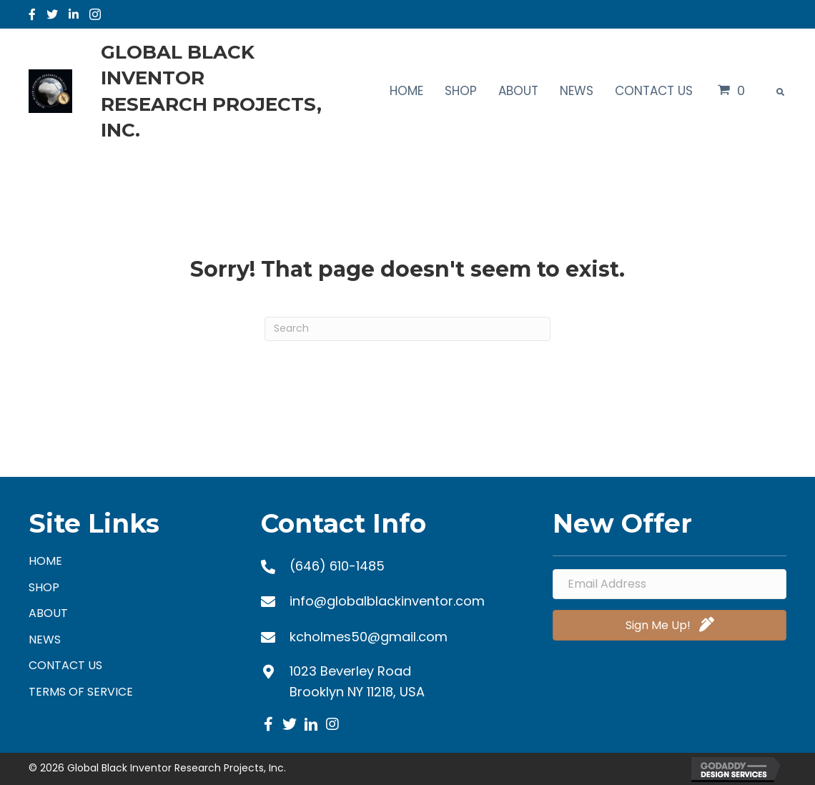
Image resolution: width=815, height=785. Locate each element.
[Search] (407, 329)
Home (45, 561)
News (45, 639)
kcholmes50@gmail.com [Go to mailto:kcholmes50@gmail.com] (369, 637)
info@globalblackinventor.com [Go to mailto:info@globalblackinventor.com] (387, 601)
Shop (44, 587)
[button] (268, 724)
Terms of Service (81, 691)
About (48, 613)
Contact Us (65, 665)
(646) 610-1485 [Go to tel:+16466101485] (337, 566)
